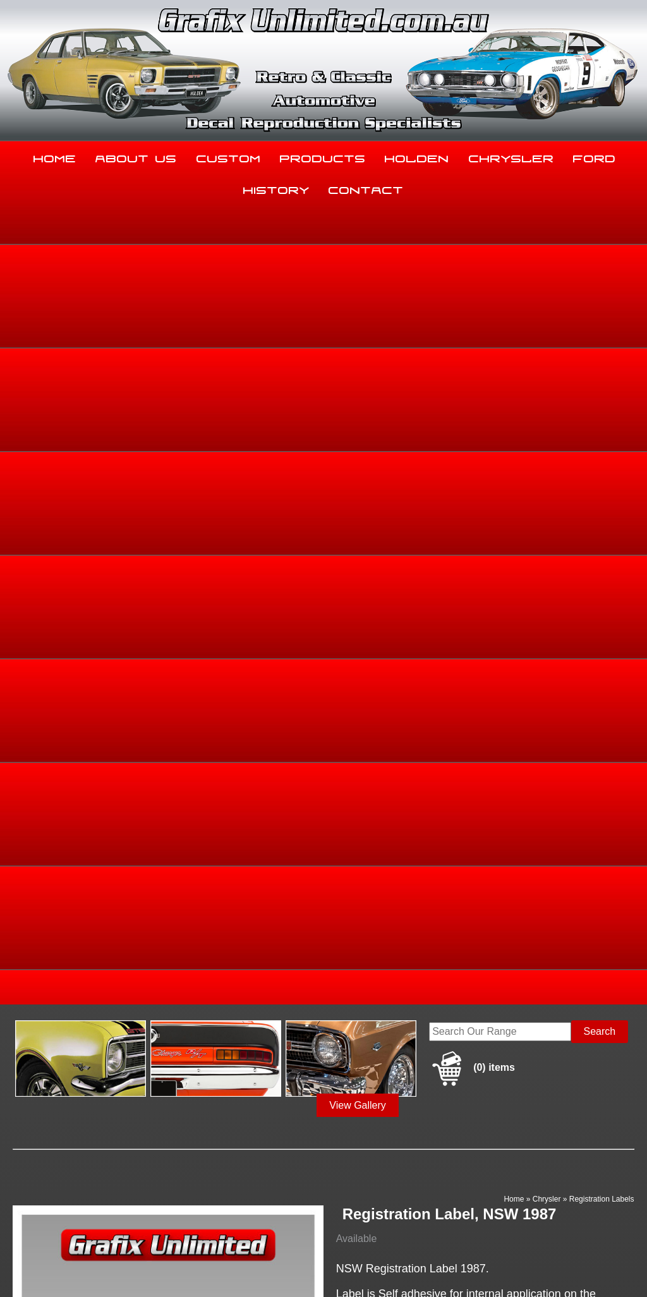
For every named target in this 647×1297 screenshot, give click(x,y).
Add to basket (410, 849)
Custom (229, 156)
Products (323, 156)
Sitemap (19, 1266)
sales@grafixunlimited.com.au (74, 1195)
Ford (594, 156)
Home (54, 156)
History (276, 187)
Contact (366, 187)
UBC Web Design (357, 1266)
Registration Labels (601, 398)
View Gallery (357, 304)
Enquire (410, 877)
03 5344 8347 (37, 1163)
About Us (136, 156)
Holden (417, 156)
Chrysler (511, 156)
